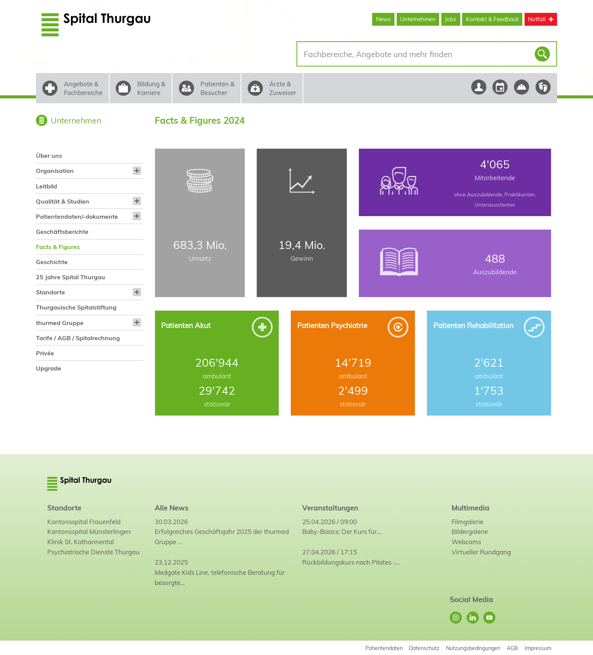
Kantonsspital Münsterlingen (89, 531)
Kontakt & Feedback (492, 19)
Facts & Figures (58, 246)
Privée (45, 353)
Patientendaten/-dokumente (77, 216)
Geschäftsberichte (62, 231)
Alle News (171, 507)
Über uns (49, 155)
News (383, 19)
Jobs (450, 19)
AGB (512, 648)
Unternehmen (418, 19)
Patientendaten (384, 648)
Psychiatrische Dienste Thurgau (93, 552)
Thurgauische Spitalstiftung (76, 307)
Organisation (55, 170)
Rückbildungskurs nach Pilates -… (351, 562)
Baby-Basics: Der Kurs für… (341, 531)
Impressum (538, 648)
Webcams (466, 542)
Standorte (50, 292)
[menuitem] (89, 155)
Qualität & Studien (62, 201)
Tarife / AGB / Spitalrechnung (78, 338)
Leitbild (46, 186)
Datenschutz (424, 648)
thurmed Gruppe (60, 323)
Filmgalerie (467, 522)
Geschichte (52, 262)
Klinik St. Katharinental (80, 542)
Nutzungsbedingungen (473, 648)
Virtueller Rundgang (481, 552)
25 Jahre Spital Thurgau (70, 277)
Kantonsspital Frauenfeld (84, 522)
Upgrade (48, 368)
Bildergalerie (470, 531)
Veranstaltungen (330, 507)
